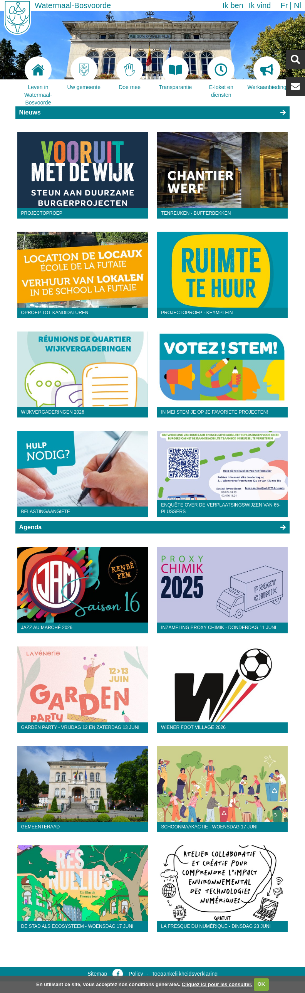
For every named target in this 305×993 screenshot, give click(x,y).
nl (297, 5)
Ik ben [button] (232, 5)
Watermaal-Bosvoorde (73, 5)
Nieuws (30, 112)
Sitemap (97, 974)
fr (284, 5)
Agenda (30, 527)
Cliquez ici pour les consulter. (217, 984)
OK (261, 984)
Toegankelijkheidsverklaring (185, 974)
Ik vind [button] (260, 5)
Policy (136, 974)
